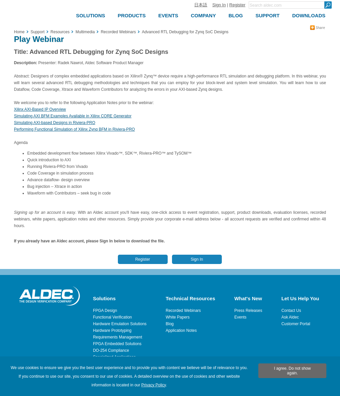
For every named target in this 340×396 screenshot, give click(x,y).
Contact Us (291, 310)
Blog (170, 324)
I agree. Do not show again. (292, 370)
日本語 (200, 4)
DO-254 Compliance (111, 350)
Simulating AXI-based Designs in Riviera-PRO (54, 122)
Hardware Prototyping (112, 330)
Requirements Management (117, 337)
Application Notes (181, 330)
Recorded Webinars (183, 310)
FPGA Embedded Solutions (117, 343)
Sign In (218, 4)
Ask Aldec (290, 317)
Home (19, 32)
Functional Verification (112, 317)
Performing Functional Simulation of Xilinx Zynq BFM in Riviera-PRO (74, 129)
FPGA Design (105, 310)
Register (237, 4)
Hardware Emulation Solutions (119, 324)
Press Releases (248, 310)
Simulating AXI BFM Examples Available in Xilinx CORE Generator (72, 116)
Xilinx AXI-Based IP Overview (40, 109)
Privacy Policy (153, 385)
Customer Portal (295, 324)
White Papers (178, 317)
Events (240, 317)
